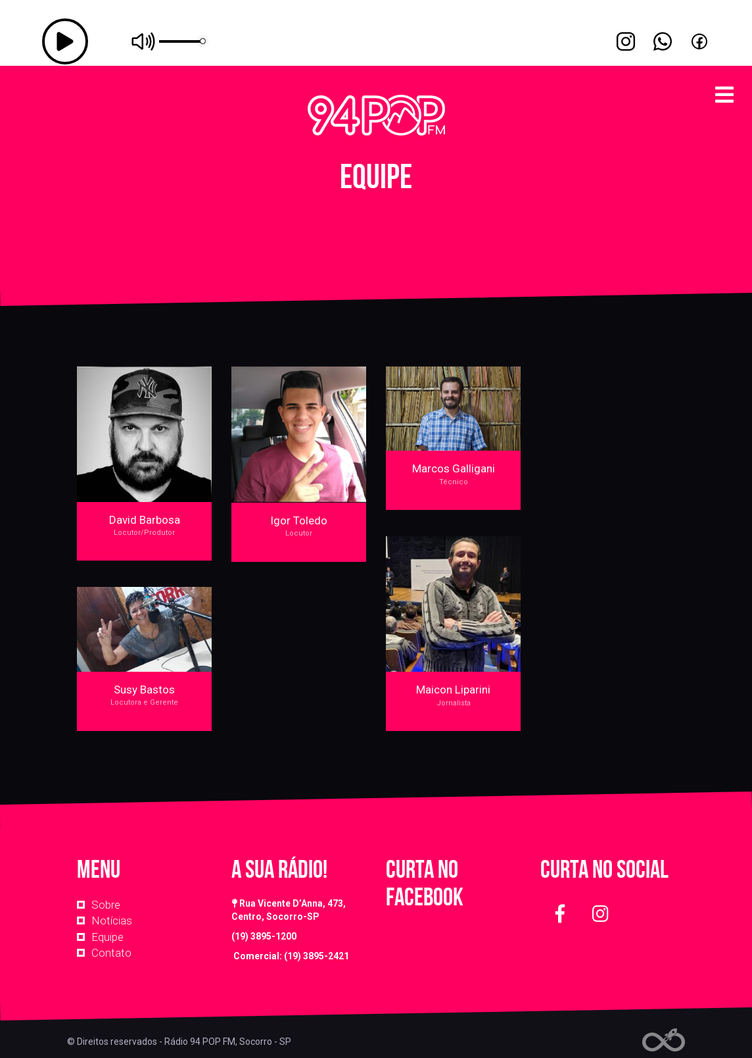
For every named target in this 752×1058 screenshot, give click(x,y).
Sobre (105, 904)
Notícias (111, 920)
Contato (111, 952)
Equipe (107, 937)
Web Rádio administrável (663, 1039)
